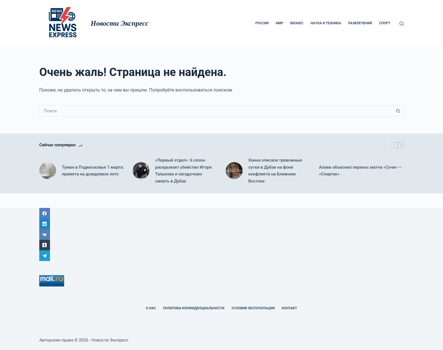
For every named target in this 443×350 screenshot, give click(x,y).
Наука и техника (325, 23)
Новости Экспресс (119, 23)
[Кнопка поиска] (398, 110)
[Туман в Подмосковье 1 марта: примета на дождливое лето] (47, 170)
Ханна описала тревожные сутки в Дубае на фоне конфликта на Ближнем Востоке (275, 171)
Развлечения (360, 23)
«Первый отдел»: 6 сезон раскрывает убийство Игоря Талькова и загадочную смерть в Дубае (183, 171)
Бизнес (296, 23)
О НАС (151, 308)
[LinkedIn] (221, 224)
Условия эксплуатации (253, 308)
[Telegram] (221, 255)
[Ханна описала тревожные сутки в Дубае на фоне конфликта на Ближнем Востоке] (234, 170)
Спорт (384, 23)
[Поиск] (401, 23)
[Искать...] (215, 110)
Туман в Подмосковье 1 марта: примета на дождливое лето (93, 171)
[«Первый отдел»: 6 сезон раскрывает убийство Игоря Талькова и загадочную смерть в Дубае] (141, 170)
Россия (262, 23)
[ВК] (221, 234)
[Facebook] (221, 213)
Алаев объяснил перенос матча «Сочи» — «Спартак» (360, 171)
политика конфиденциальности (193, 308)
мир (279, 23)
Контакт (289, 308)
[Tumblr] (221, 245)
